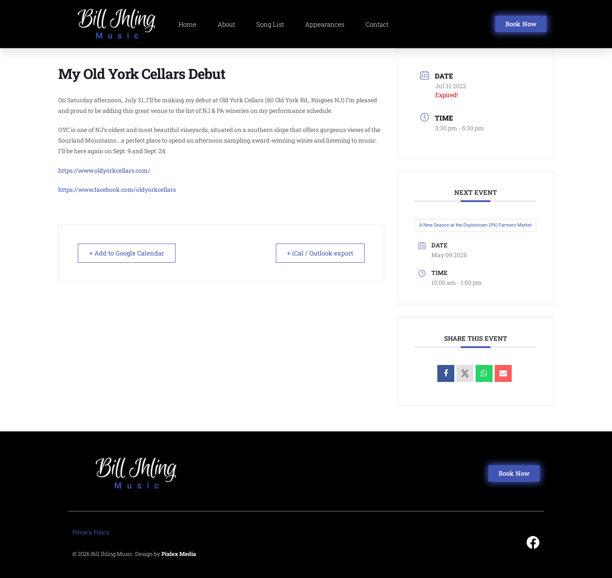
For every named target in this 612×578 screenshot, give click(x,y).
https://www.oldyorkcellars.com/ (104, 170)
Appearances (324, 24)
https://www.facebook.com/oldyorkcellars (117, 189)
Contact (377, 24)
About (226, 24)
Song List (270, 24)
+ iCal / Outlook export (319, 253)
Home (187, 24)
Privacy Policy (91, 532)
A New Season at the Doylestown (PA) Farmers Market (475, 225)
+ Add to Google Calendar (127, 253)
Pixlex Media (179, 554)
